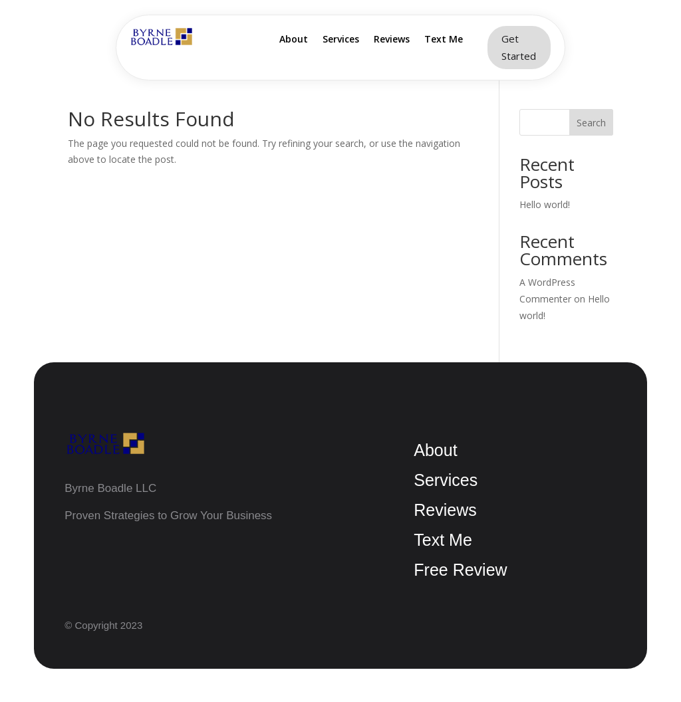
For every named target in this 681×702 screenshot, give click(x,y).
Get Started (518, 47)
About (293, 40)
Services (341, 40)
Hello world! (544, 204)
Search (591, 122)
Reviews (392, 40)
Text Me (443, 40)
